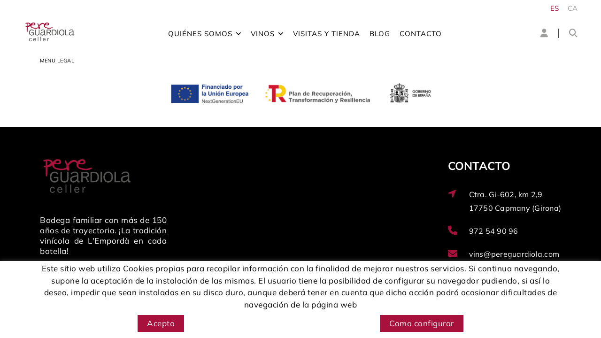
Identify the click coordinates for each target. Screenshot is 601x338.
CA (573, 8)
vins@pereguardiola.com (514, 254)
